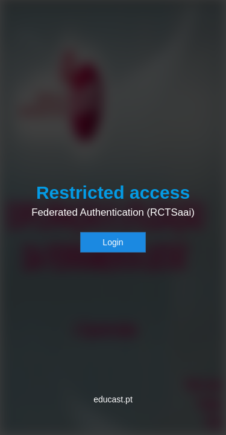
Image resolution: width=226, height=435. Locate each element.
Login (112, 242)
